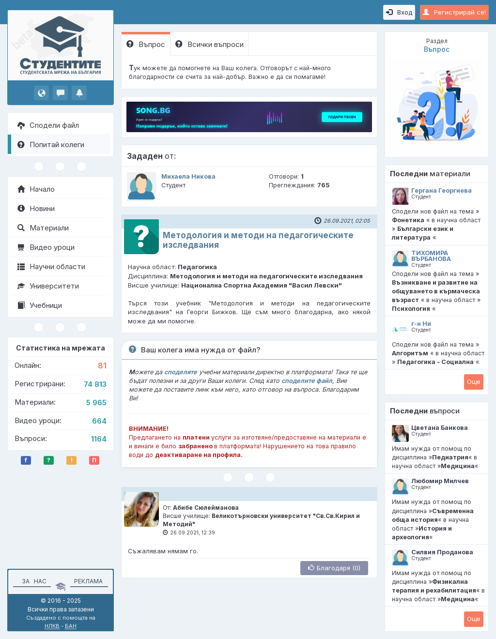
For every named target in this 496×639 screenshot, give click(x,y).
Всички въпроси (209, 44)
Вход (399, 12)
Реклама (88, 581)
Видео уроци (46, 247)
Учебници (39, 305)
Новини (36, 208)
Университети (48, 285)
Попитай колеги (50, 144)
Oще (473, 381)
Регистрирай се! (454, 12)
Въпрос (145, 44)
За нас (32, 581)
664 (99, 421)
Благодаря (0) (334, 568)
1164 (99, 438)
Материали (43, 227)
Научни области (51, 266)
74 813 (95, 384)
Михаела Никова (188, 176)
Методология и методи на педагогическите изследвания (258, 239)
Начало (36, 189)
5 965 (96, 402)
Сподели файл (48, 125)
